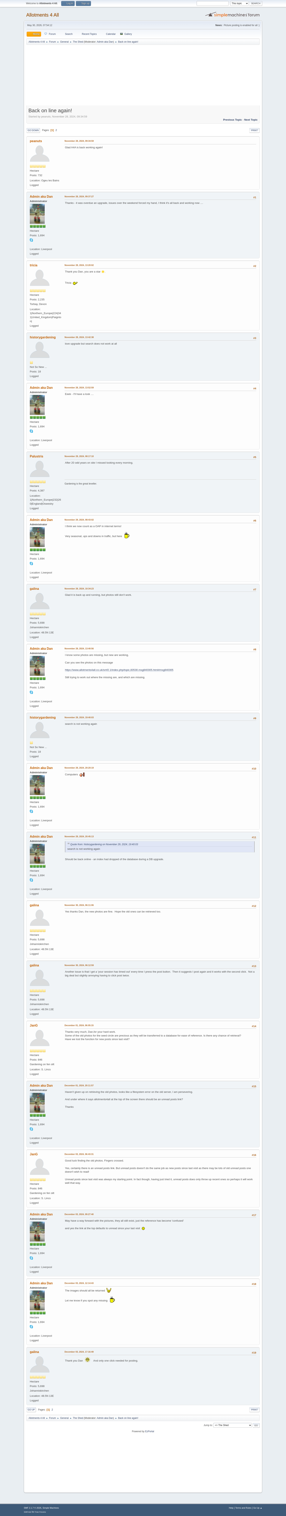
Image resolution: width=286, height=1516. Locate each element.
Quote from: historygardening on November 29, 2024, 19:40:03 (104, 844)
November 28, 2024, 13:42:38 (79, 337)
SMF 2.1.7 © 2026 (32, 1508)
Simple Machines (51, 1508)
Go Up (31, 1410)
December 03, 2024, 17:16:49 (79, 1352)
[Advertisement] (143, 76)
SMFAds (27, 1512)
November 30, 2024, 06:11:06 (79, 905)
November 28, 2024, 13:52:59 (79, 387)
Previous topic (232, 119)
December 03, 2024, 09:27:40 (79, 1214)
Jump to (208, 1425)
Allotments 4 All (42, 15)
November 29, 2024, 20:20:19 (79, 768)
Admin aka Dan (105, 41)
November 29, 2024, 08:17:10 (79, 456)
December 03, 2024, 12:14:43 (79, 1283)
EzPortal (149, 1431)
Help (231, 1508)
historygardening (43, 337)
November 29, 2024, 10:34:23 (79, 588)
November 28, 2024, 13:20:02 (79, 265)
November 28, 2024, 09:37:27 (79, 196)
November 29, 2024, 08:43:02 (79, 520)
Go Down (33, 130)
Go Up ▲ (257, 1508)
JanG (34, 1025)
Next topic (251, 119)
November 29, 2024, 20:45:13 (79, 836)
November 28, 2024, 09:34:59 (79, 141)
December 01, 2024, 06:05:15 (79, 1025)
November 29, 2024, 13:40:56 (79, 648)
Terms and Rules (243, 1508)
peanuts (36, 141)
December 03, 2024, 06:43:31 (79, 1154)
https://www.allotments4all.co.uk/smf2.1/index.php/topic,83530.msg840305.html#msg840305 (119, 669)
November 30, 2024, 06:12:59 (79, 965)
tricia (33, 265)
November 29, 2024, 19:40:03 (79, 717)
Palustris (36, 456)
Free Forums (40, 1512)
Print (254, 130)
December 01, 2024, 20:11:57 (79, 1085)
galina (34, 588)
